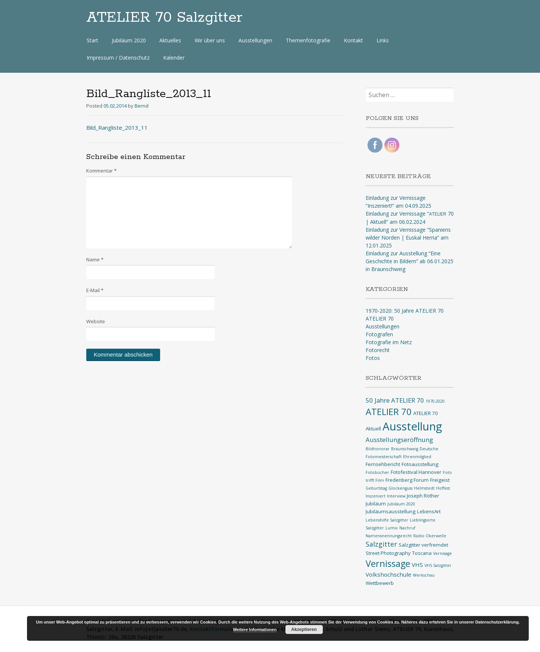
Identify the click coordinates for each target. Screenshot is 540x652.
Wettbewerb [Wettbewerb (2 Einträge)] (380, 583)
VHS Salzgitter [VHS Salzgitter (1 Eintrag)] (438, 565)
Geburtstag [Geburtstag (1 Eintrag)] (376, 488)
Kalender (173, 57)
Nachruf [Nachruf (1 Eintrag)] (407, 528)
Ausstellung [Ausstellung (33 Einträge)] (412, 426)
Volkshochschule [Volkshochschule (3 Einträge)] (388, 574)
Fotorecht (378, 350)
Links (382, 40)
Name (95, 259)
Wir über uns (210, 40)
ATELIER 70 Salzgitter (164, 17)
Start (92, 40)
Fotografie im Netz (389, 342)
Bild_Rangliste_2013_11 (117, 127)
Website (95, 321)
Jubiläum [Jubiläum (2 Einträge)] (376, 503)
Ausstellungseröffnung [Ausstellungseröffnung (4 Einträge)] (399, 439)
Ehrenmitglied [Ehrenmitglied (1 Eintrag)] (417, 456)
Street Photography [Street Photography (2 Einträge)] (388, 553)
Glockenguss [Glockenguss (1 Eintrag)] (400, 488)
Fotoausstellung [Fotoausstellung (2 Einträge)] (420, 464)
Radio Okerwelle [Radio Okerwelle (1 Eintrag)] (429, 535)
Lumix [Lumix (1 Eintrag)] (392, 528)
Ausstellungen (255, 40)
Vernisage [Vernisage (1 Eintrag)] (442, 553)
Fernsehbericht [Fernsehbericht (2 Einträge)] (383, 464)
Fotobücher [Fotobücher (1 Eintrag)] (377, 472)
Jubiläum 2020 (129, 40)
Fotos (373, 357)
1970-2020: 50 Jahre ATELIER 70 (405, 310)
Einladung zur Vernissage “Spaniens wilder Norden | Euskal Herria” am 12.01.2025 (408, 237)
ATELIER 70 (380, 318)
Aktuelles (170, 40)
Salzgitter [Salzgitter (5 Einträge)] (381, 544)
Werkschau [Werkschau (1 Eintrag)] (424, 575)
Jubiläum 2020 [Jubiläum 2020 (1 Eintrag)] (401, 504)
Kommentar (101, 170)
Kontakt (353, 40)
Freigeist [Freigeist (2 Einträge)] (440, 480)
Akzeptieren (303, 629)
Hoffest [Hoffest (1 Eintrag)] (443, 488)
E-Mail (95, 290)
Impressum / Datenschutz (118, 57)
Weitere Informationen (255, 629)
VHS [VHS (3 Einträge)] (417, 564)
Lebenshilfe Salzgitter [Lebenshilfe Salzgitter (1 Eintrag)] (387, 520)
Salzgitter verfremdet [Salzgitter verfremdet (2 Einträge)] (423, 544)
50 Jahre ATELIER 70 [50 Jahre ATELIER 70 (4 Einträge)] (395, 400)
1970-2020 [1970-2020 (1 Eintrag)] (435, 401)
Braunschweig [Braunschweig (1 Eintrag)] (404, 448)
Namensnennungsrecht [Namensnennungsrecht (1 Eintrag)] (389, 535)
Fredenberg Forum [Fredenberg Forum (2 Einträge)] (407, 480)
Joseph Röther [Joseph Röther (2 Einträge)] (423, 495)
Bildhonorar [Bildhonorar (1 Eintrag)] (378, 448)
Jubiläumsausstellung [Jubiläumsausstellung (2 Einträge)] (391, 511)
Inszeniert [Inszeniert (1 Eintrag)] (376, 496)
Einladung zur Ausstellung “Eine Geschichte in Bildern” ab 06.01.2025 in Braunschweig (409, 261)
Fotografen (379, 334)
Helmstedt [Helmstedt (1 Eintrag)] (424, 488)
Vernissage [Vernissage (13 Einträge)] (388, 564)
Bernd (141, 105)
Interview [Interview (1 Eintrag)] (396, 496)
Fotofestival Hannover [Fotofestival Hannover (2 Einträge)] (416, 472)
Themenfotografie (308, 40)
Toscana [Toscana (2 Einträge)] (422, 553)
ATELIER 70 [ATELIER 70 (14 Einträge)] (389, 411)
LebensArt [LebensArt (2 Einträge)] (429, 511)
